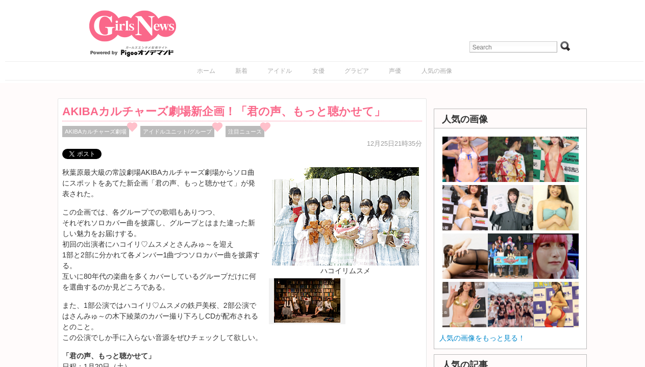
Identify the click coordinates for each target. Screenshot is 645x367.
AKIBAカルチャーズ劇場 (96, 131)
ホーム (206, 70)
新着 (241, 70)
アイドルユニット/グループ (177, 131)
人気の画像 (436, 70)
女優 (318, 70)
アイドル (279, 70)
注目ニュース (245, 131)
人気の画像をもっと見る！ (482, 338)
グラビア (356, 70)
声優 (395, 70)
